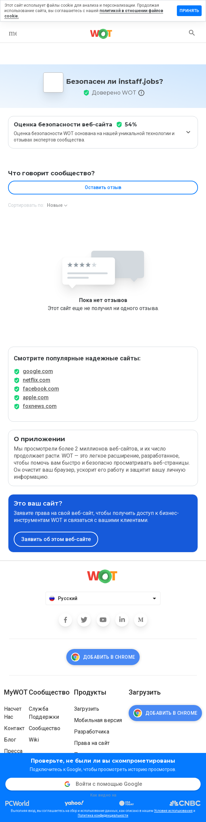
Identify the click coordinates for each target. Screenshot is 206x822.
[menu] (13, 33)
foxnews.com (40, 406)
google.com (38, 371)
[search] (192, 33)
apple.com (36, 397)
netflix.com (36, 380)
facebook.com (41, 389)
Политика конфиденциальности (103, 815)
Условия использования (173, 811)
